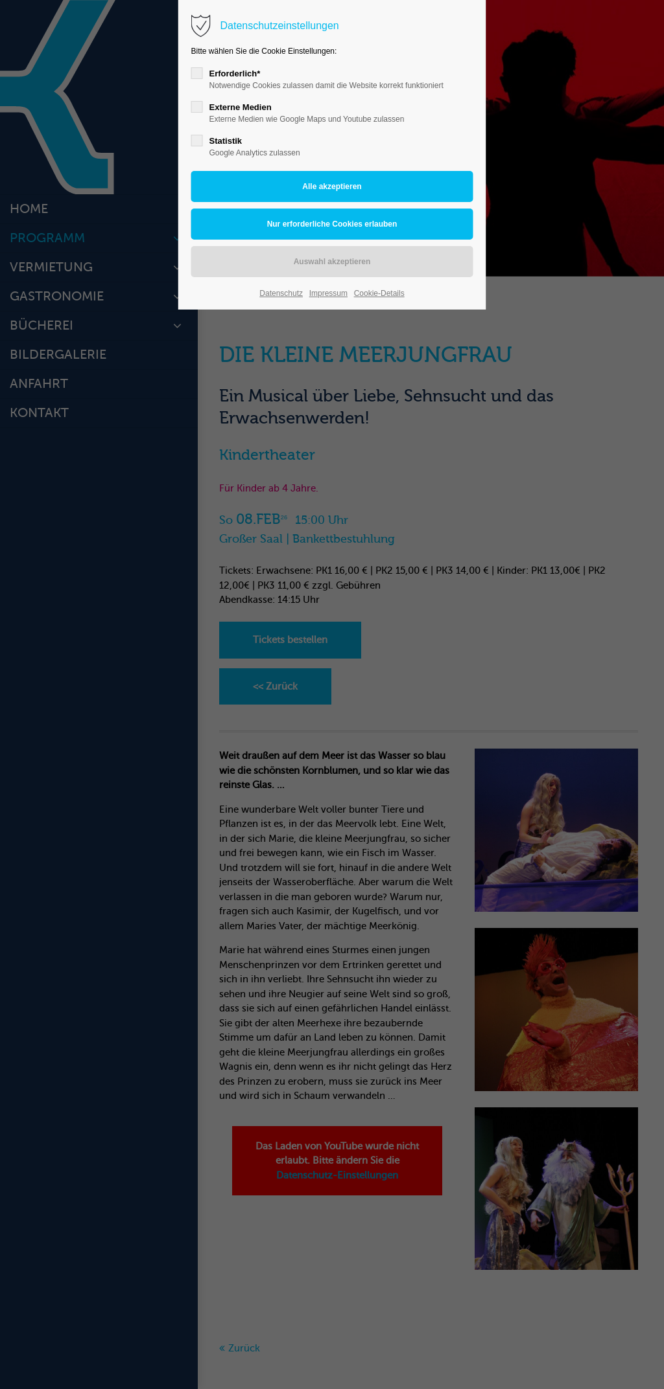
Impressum (328, 293)
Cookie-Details (379, 293)
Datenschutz (281, 293)
